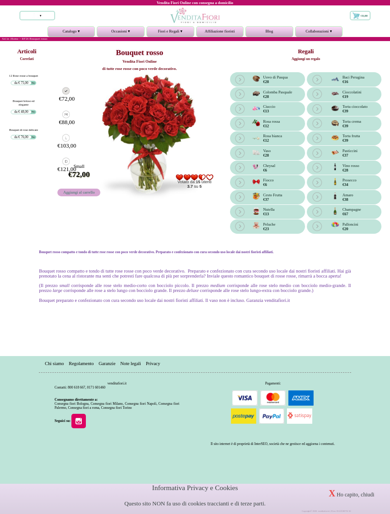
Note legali (130, 363)
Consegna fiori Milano (106, 404)
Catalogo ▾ (71, 33)
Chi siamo (54, 363)
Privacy (153, 363)
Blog (269, 31)
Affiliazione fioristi (220, 31)
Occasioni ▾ (120, 33)
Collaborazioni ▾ (319, 33)
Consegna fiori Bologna (72, 404)
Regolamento (81, 363)
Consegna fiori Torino (116, 408)
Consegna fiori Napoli (140, 404)
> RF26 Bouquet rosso (33, 38)
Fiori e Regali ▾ (170, 33)
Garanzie (107, 363)
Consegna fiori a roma (83, 408)
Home (15, 38)
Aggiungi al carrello (78, 192)
